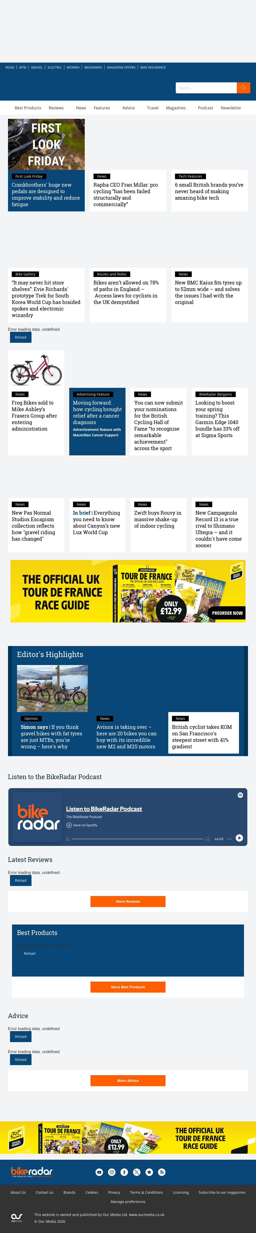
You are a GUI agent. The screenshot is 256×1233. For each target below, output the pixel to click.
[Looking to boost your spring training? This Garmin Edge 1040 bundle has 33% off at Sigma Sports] (220, 369)
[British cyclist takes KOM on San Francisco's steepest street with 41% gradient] (203, 688)
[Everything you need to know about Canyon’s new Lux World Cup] (97, 479)
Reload (20, 337)
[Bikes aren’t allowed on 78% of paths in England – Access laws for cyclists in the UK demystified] (128, 241)
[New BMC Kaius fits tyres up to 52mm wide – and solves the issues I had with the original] (209, 241)
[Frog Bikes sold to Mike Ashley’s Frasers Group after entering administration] (36, 369)
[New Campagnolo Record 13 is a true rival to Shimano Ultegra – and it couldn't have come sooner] (220, 479)
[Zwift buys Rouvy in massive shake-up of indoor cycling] (158, 479)
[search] (243, 87)
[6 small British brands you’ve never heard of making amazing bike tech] (209, 144)
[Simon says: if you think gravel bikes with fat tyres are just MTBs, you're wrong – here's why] (52, 688)
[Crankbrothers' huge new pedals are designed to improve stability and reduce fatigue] (46, 144)
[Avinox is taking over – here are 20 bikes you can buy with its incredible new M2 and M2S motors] (128, 688)
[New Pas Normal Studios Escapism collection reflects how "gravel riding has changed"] (36, 479)
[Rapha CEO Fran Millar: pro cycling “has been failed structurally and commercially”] (128, 144)
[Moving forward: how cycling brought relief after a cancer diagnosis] (97, 369)
